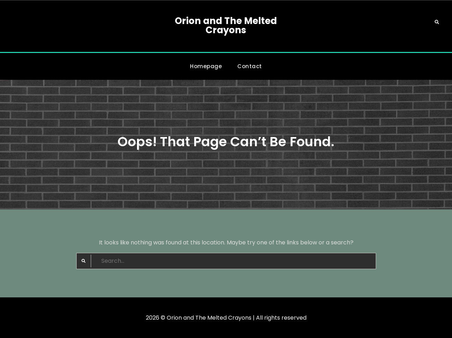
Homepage (206, 66)
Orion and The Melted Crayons (226, 25)
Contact (249, 66)
